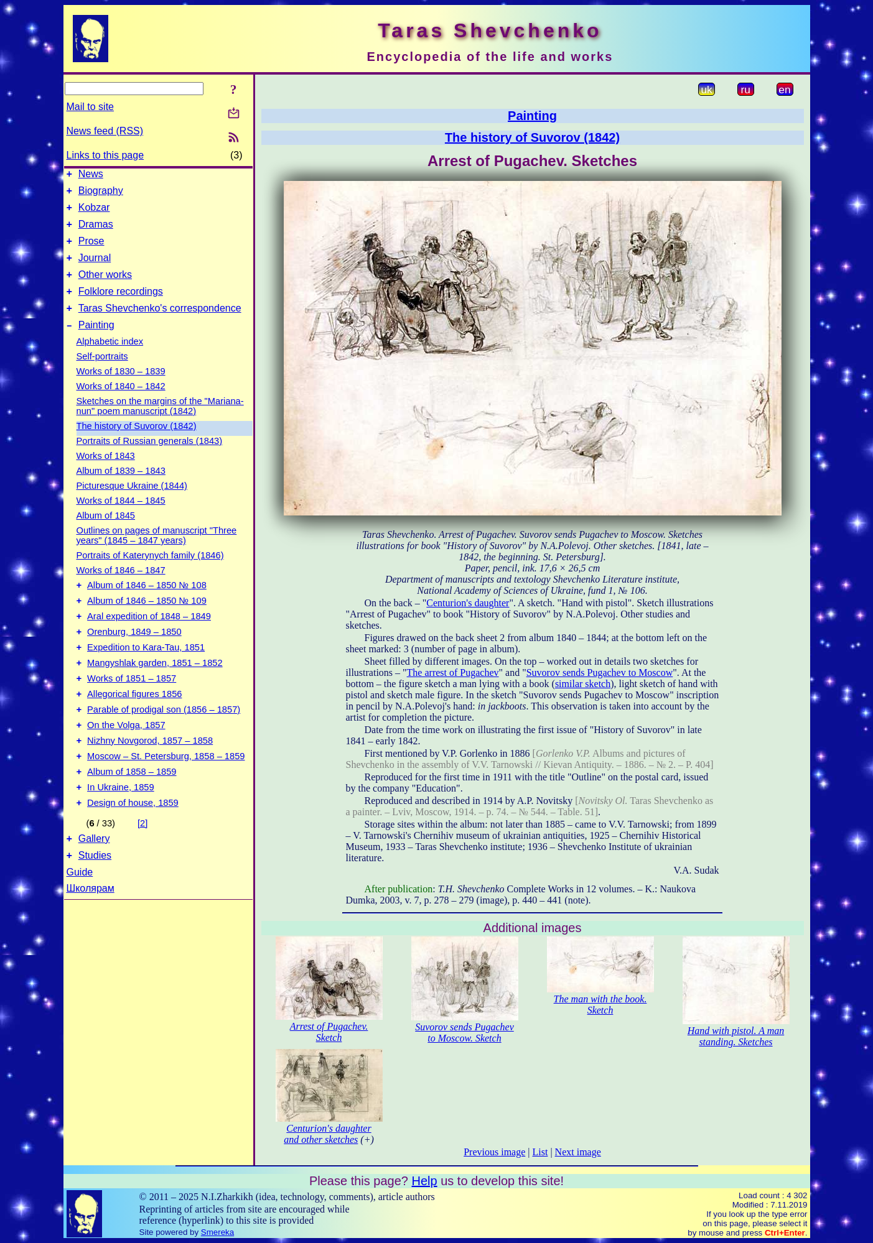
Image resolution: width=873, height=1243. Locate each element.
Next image (578, 1152)
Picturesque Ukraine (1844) (132, 504)
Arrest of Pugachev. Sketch (329, 1032)
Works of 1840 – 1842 (121, 405)
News (90, 175)
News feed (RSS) (105, 131)
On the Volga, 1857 (126, 762)
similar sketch (582, 683)
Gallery (94, 887)
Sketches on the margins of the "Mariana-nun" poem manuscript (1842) (160, 425)
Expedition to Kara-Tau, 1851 (146, 675)
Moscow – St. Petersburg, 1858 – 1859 (166, 797)
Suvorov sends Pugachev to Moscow (599, 672)
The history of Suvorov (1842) (137, 445)
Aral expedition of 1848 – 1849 (149, 640)
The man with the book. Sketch (600, 1004)
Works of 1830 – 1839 (121, 390)
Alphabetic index (110, 360)
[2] (142, 870)
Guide (80, 922)
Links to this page (105, 155)
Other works (105, 287)
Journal (94, 269)
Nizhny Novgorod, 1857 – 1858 (150, 780)
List (540, 1152)
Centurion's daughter (467, 603)
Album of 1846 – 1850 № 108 (147, 606)
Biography (100, 194)
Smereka (217, 1232)
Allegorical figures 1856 (134, 727)
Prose (91, 250)
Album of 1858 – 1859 (131, 815)
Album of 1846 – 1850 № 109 (147, 623)
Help (424, 1181)
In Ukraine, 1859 (120, 832)
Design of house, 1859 (133, 849)
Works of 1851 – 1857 (131, 710)
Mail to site (90, 106)
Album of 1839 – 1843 (121, 489)
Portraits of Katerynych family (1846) (150, 574)
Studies (94, 905)
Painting (96, 343)
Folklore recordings (120, 306)
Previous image (494, 1152)
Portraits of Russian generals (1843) (150, 459)
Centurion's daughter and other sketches (327, 1134)
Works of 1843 (106, 474)
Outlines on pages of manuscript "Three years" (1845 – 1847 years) (157, 554)
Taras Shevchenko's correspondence (159, 325)
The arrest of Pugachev (453, 672)
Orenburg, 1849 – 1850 (134, 658)
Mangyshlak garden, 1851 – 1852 (155, 693)
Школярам (90, 938)
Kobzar (94, 213)
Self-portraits (102, 375)
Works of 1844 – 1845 (121, 519)
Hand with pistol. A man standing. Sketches (736, 1036)
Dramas (95, 231)
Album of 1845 (106, 534)
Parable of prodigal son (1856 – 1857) (163, 745)
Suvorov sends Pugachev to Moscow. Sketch (464, 1032)
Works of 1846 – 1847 (121, 589)
